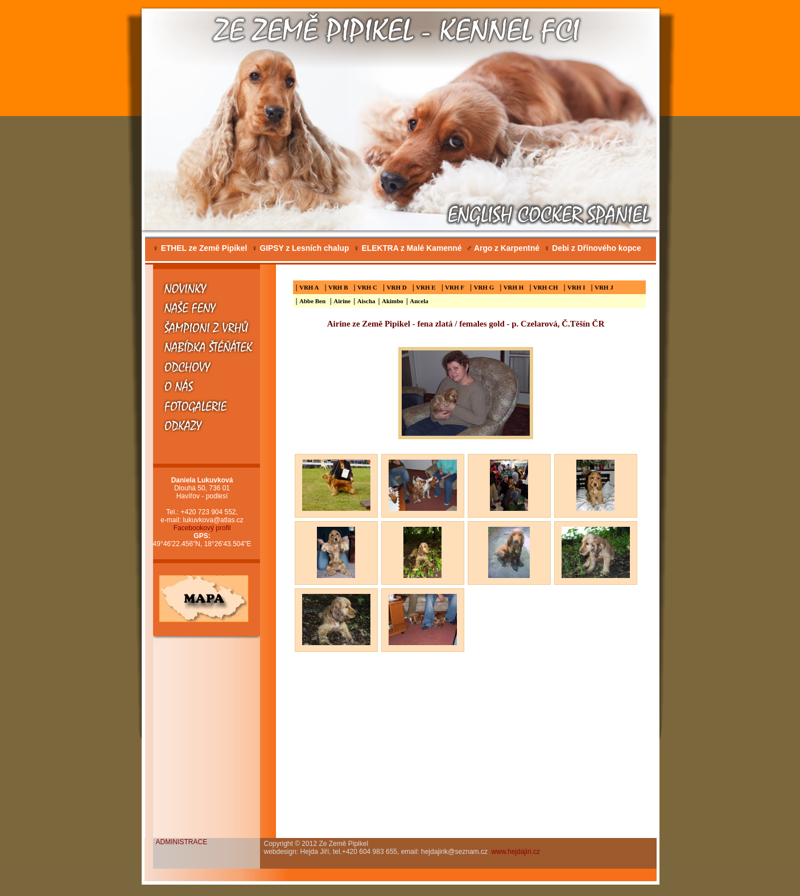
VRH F (454, 287)
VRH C (367, 287)
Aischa (366, 301)
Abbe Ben (313, 301)
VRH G (483, 287)
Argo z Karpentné (502, 248)
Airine (341, 301)
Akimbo (392, 301)
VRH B (338, 287)
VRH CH (545, 287)
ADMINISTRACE (182, 842)
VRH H (514, 287)
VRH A (309, 287)
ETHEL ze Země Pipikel (200, 248)
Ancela (419, 301)
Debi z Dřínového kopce (592, 248)
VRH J (604, 287)
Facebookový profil (202, 528)
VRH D (397, 287)
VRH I (576, 287)
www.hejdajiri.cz (516, 852)
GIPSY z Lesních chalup (300, 248)
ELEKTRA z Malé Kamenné (407, 248)
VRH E (426, 287)
